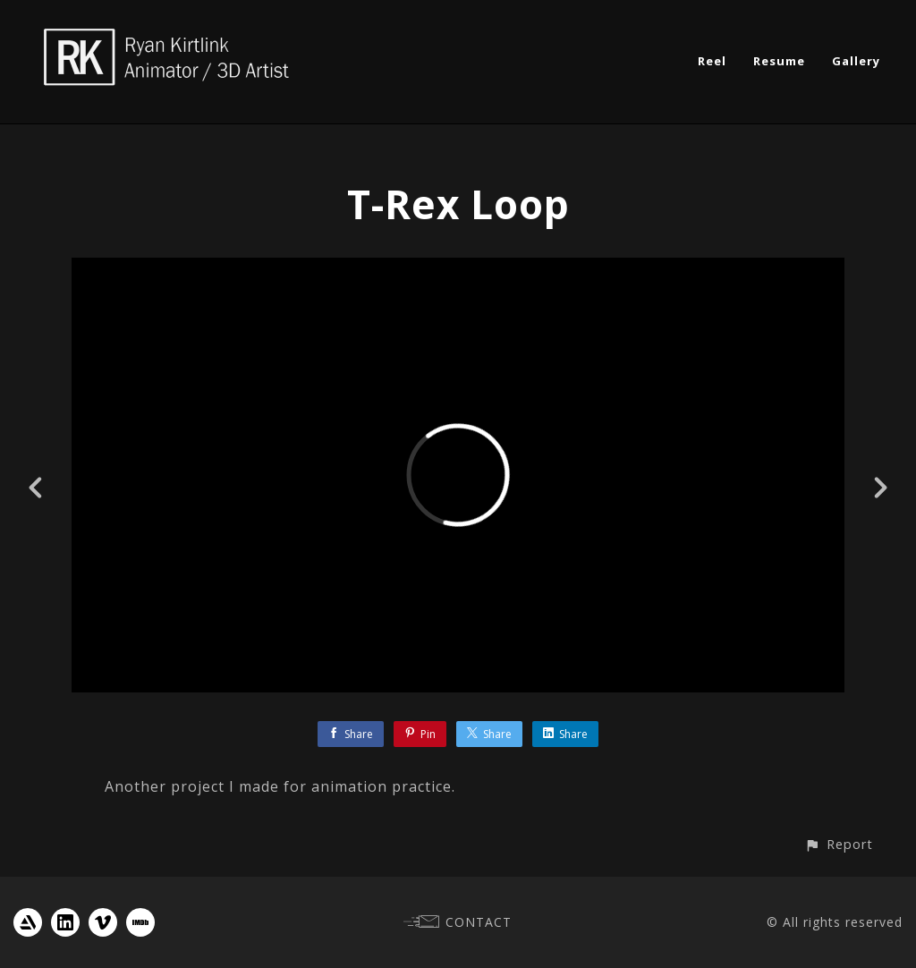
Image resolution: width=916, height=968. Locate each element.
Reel (712, 61)
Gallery (856, 61)
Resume (779, 61)
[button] (838, 844)
